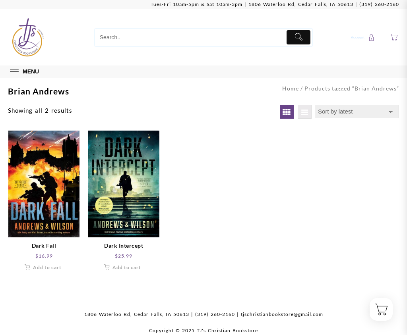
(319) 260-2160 (379, 4)
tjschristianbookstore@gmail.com (282, 314)
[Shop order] (357, 112)
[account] (363, 37)
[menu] (23, 71)
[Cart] (394, 37)
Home (290, 88)
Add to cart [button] (47, 267)
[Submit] (299, 37)
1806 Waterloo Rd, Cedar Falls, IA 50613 (300, 4)
